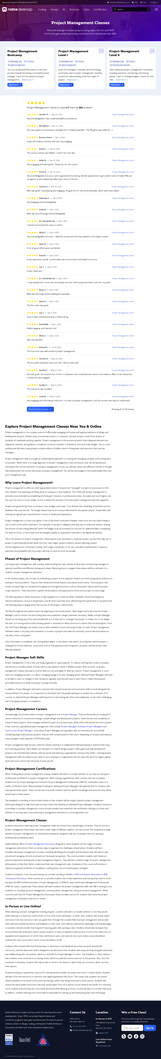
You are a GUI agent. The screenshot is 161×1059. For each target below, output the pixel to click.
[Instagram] (142, 1036)
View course (15, 84)
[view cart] (144, 2)
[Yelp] (124, 1036)
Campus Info (102, 1032)
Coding (42, 9)
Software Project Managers (90, 726)
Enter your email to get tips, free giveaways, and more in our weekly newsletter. (138, 1020)
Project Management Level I (123, 126)
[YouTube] (130, 1036)
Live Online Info (103, 1045)
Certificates (100, 9)
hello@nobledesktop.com (80, 1030)
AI (64, 9)
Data (86, 9)
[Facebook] (136, 1036)
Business (74, 9)
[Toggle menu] (156, 9)
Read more (28, 79)
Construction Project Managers (19, 730)
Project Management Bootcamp (40, 843)
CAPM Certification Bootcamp (87, 874)
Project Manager (70, 714)
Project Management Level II (123, 114)
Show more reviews (40, 409)
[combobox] (131, 9)
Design (54, 9)
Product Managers (69, 726)
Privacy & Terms (29, 1056)
